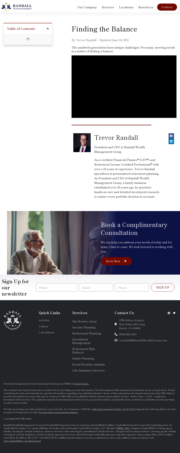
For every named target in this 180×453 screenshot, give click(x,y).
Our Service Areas (84, 321)
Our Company (87, 7)
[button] (47, 28)
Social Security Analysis (88, 364)
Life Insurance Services (88, 370)
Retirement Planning (86, 333)
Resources (145, 7)
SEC (150, 396)
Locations (126, 7)
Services (108, 7)
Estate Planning (83, 358)
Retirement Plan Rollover (83, 350)
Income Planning (84, 327)
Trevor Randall (116, 137)
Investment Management (81, 341)
